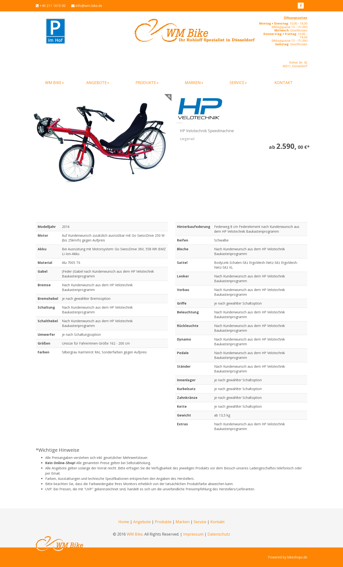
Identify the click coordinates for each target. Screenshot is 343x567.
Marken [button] (194, 82)
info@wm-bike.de (89, 5)
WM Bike (135, 534)
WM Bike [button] (54, 82)
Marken (183, 521)
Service (200, 521)
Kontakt (283, 82)
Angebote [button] (97, 82)
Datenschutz (218, 534)
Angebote (142, 521)
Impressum (193, 534)
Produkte (163, 521)
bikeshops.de (297, 557)
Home (123, 521)
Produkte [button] (147, 82)
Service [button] (238, 82)
